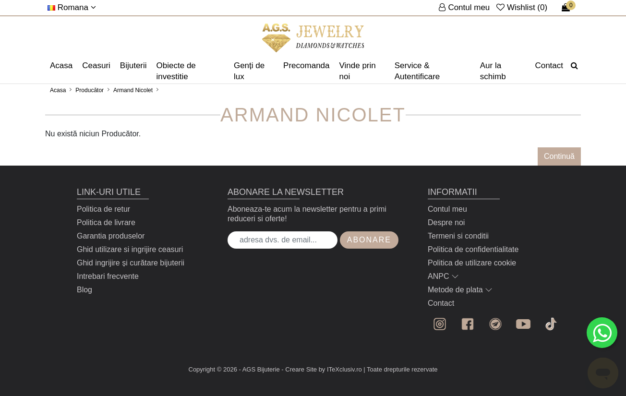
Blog (84, 290)
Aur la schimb (493, 71)
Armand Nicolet (133, 90)
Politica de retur (103, 209)
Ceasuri (96, 65)
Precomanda (306, 65)
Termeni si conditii (458, 236)
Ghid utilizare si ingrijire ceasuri (130, 249)
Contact (549, 65)
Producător (89, 90)
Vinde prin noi (357, 71)
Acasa (61, 65)
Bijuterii (133, 65)
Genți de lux (249, 71)
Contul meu (447, 209)
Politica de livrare (106, 222)
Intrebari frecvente (108, 276)
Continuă (559, 156)
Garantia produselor (110, 236)
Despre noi (446, 222)
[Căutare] (574, 66)
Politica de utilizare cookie (472, 263)
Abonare (369, 240)
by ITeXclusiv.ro (340, 369)
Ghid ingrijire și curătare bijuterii (130, 263)
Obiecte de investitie (176, 71)
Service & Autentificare (417, 71)
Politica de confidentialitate (473, 249)
